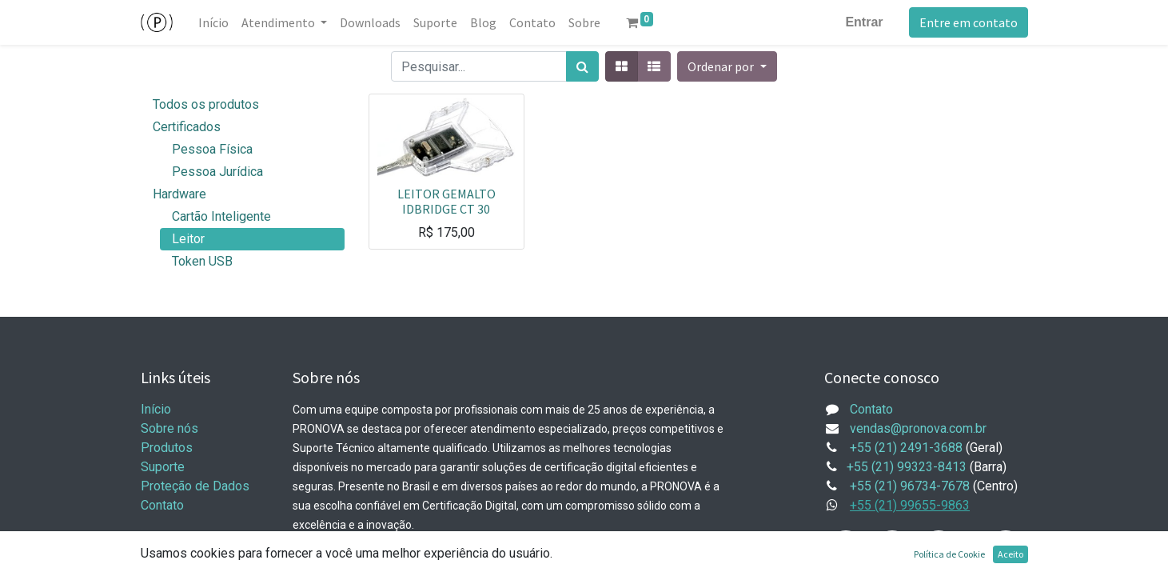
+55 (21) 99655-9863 (910, 505)
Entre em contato (968, 22)
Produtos (167, 447)
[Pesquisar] (582, 66)
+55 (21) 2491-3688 (906, 447)
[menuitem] (213, 22)
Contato (162, 505)
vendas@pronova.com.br (918, 428)
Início (156, 409)
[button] (726, 66)
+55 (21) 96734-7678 (910, 486)
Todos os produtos (206, 104)
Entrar (864, 22)
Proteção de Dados (195, 486)
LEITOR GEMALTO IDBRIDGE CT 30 (446, 201)
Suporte (163, 466)
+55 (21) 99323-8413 (907, 466)
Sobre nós (169, 428)
